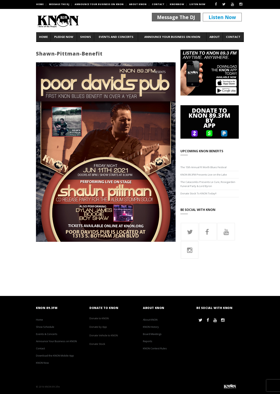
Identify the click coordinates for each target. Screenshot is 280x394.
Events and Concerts (116, 37)
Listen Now (197, 4)
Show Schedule (45, 327)
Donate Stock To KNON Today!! (198, 193)
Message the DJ (59, 4)
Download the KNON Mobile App (55, 355)
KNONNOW (177, 4)
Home (43, 37)
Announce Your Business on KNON (99, 4)
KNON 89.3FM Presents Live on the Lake (203, 174)
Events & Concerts (46, 334)
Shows (85, 37)
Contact (158, 4)
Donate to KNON (99, 318)
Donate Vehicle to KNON (103, 335)
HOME (40, 4)
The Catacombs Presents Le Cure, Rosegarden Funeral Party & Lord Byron (207, 184)
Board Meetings (152, 334)
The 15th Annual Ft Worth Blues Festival (203, 167)
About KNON (138, 4)
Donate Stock (97, 344)
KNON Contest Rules (155, 348)
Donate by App (98, 327)
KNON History (151, 327)
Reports (147, 341)
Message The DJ (176, 17)
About (214, 37)
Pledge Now (63, 37)
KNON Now (42, 362)
